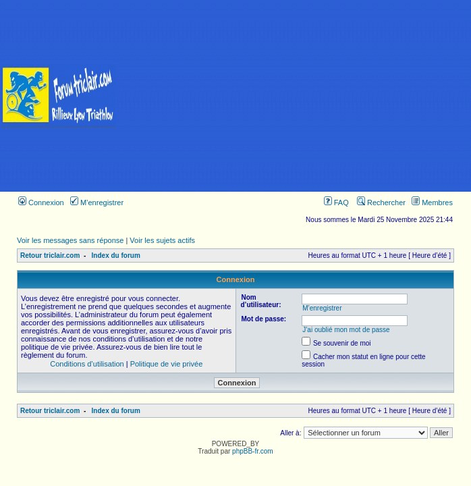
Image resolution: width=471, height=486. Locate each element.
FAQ (336, 202)
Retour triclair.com (50, 255)
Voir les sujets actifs (162, 240)
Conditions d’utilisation (86, 364)
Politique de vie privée (166, 364)
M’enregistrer (96, 202)
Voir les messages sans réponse (70, 240)
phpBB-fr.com (252, 451)
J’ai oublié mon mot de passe (346, 329)
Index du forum (116, 255)
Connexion (41, 202)
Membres (432, 202)
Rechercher (381, 202)
